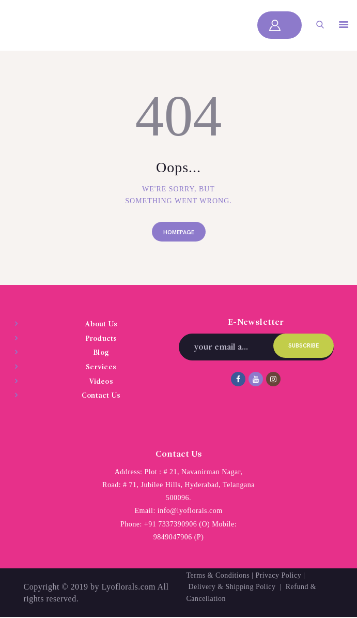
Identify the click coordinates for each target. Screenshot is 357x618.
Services (101, 367)
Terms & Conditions (218, 575)
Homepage (178, 232)
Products (101, 338)
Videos (101, 381)
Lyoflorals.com (129, 586)
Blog (101, 353)
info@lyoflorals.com (190, 511)
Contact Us (101, 395)
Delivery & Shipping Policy (232, 587)
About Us (101, 324)
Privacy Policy (279, 575)
